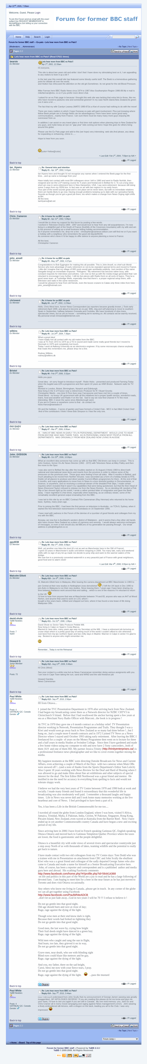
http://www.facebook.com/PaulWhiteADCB (63, 894)
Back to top (15, 163)
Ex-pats (39, 42)
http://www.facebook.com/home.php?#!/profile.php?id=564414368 (77, 873)
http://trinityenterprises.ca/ (118, 748)
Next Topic (132, 47)
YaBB (56, 1050)
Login (37, 12)
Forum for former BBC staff (21, 42)
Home (18, 37)
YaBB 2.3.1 (94, 1048)
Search (37, 37)
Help (27, 37)
